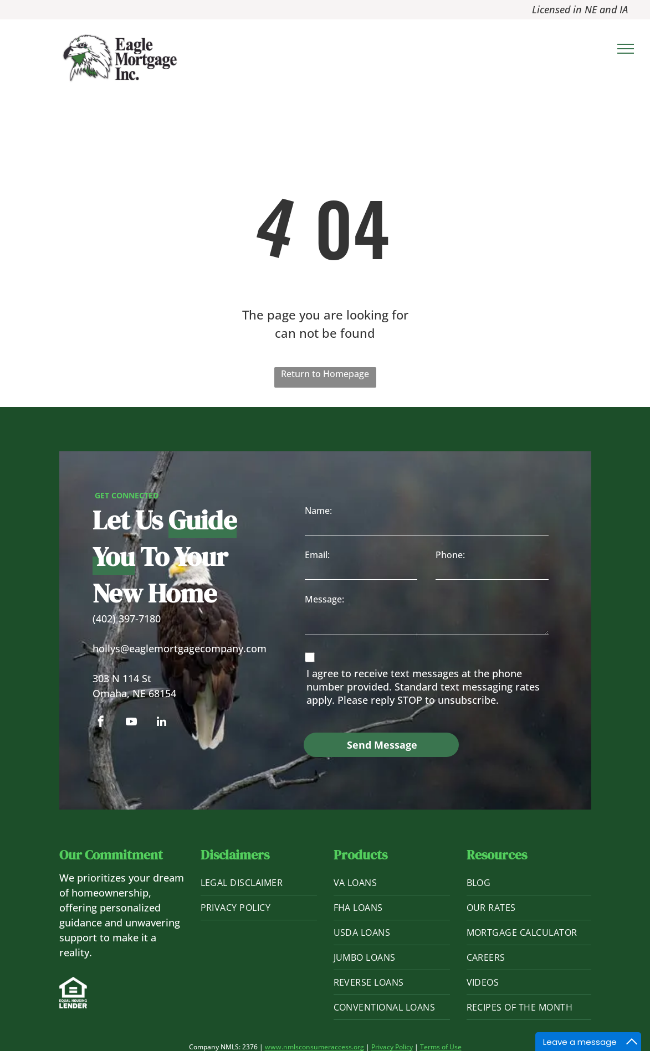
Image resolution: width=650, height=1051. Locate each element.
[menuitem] (259, 882)
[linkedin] (161, 723)
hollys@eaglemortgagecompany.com (180, 648)
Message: (324, 599)
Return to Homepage (325, 374)
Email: (317, 555)
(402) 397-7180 (127, 618)
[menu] (625, 48)
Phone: (450, 555)
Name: (318, 510)
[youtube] (131, 723)
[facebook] (101, 723)
